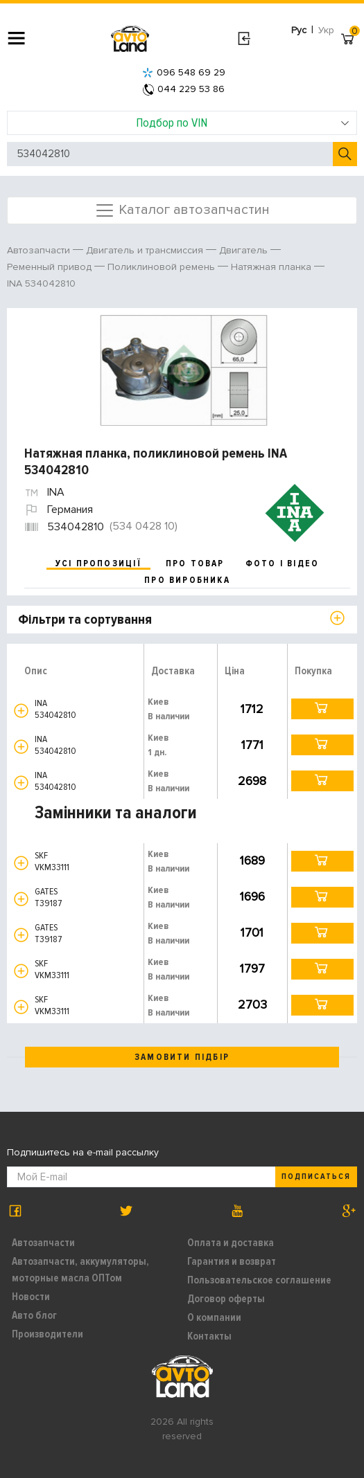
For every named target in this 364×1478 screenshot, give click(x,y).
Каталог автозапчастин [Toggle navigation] (182, 210)
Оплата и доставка (230, 1242)
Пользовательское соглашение (259, 1280)
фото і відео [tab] (282, 563)
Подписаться (316, 1176)
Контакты (209, 1336)
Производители (47, 1334)
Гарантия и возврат (231, 1261)
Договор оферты (226, 1298)
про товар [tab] (195, 563)
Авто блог (34, 1315)
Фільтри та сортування (85, 619)
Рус (298, 30)
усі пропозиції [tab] (98, 563)
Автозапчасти (43, 1242)
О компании (214, 1317)
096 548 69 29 (183, 72)
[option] (184, 370)
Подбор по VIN (242, 122)
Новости (31, 1296)
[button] (21, 710)
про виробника (187, 580)
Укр (326, 30)
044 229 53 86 (184, 89)
